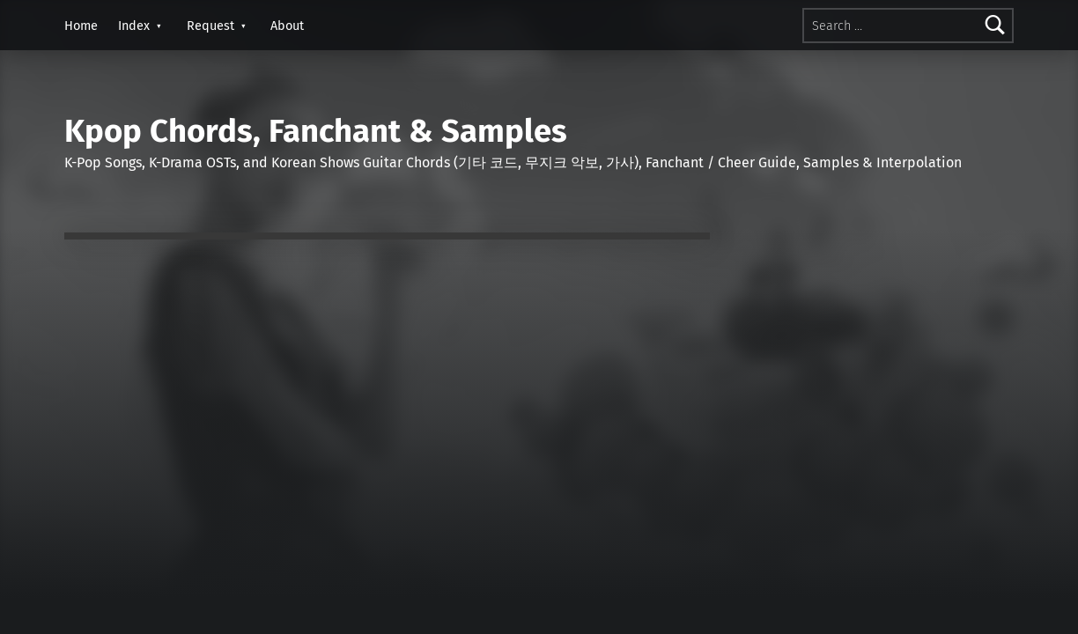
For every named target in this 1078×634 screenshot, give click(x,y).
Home (81, 25)
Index (134, 25)
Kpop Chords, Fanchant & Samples (315, 131)
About (287, 25)
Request (210, 25)
